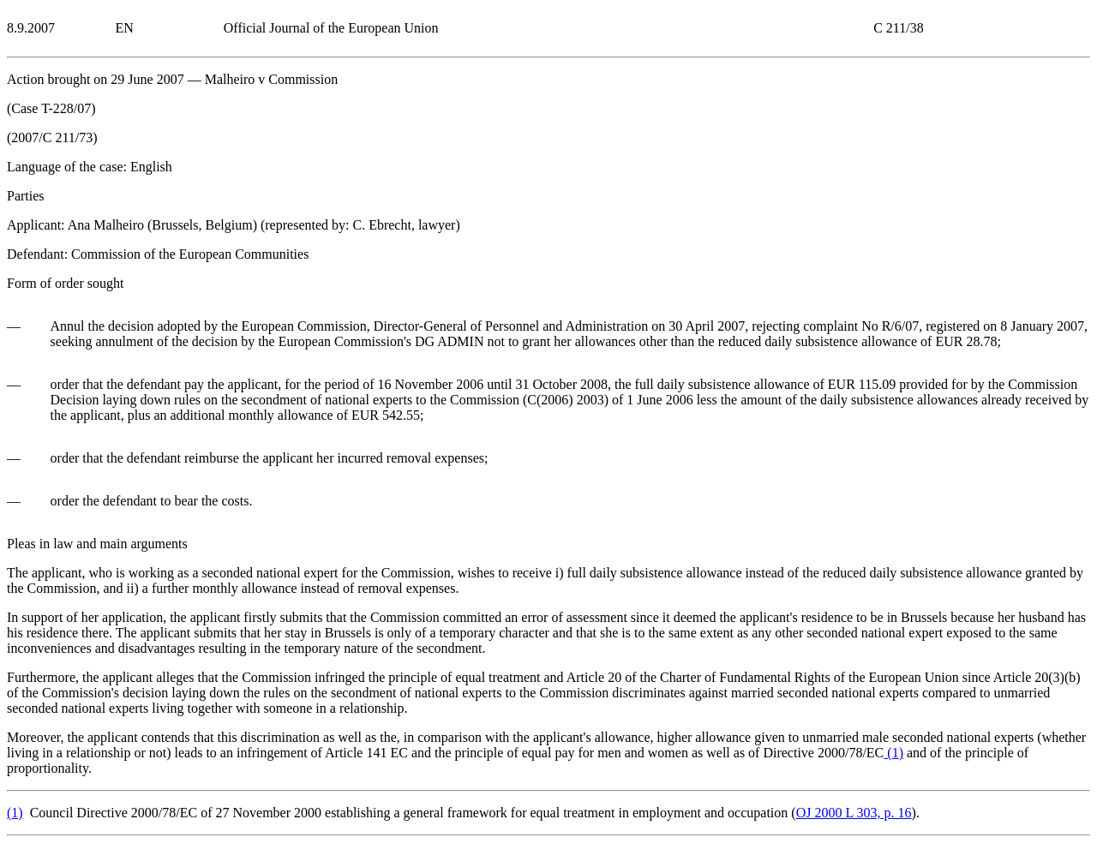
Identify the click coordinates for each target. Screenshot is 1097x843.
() (893, 752)
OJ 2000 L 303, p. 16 (854, 812)
